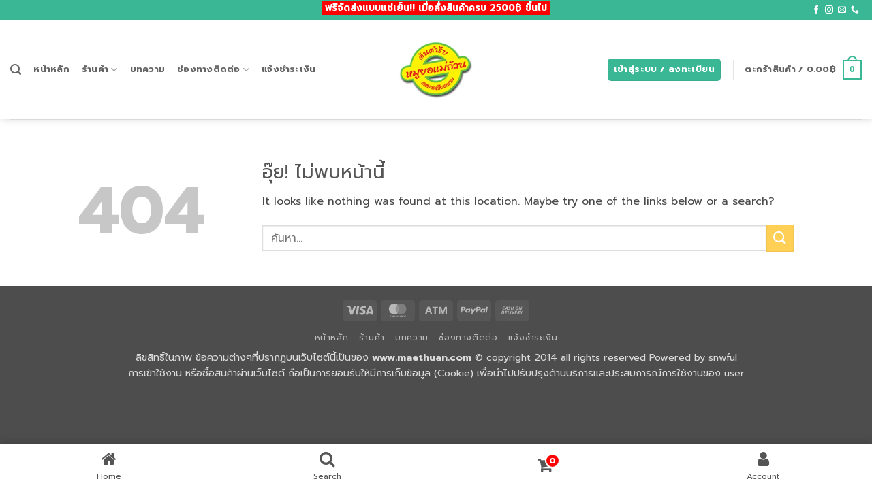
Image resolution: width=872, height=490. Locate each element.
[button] (15, 69)
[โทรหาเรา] (855, 10)
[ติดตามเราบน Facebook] (816, 10)
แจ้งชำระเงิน (288, 69)
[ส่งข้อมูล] (780, 238)
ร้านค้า (100, 69)
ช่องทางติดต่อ (213, 69)
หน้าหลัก (51, 69)
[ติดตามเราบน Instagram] (829, 10)
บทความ (148, 69)
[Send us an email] (842, 10)
